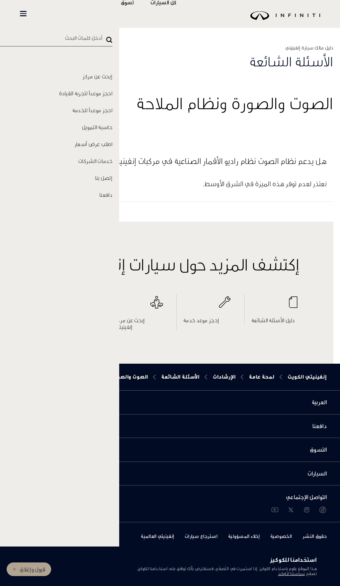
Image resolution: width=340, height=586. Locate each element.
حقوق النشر (314, 536)
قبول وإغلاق (32, 569)
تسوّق (146, 13)
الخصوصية (281, 536)
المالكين (107, 13)
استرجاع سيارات (201, 536)
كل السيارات (183, 13)
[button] (23, 13)
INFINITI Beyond (57, 13)
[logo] (186, 20)
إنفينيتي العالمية (157, 536)
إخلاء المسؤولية (244, 536)
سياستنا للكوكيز (291, 573)
